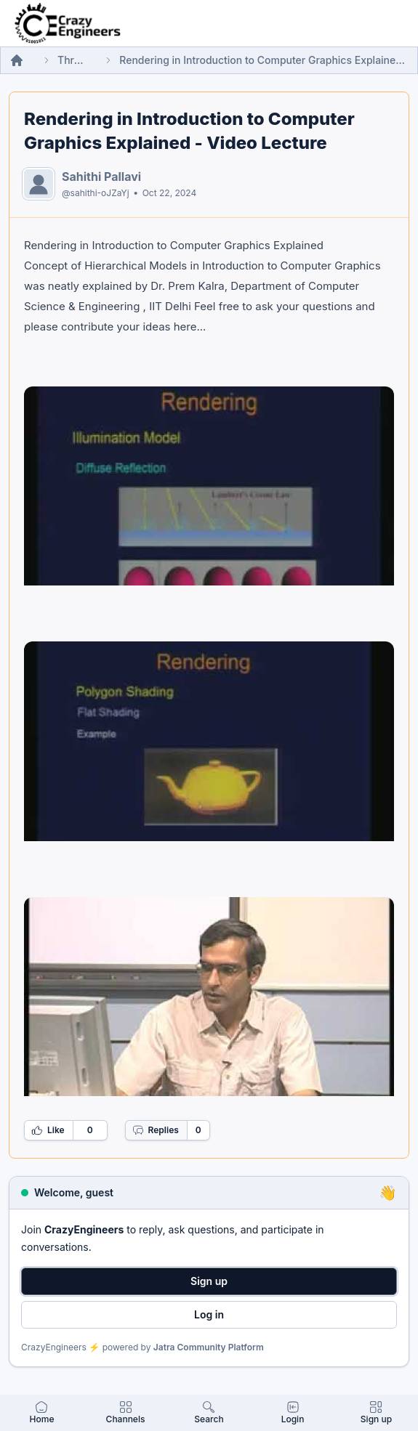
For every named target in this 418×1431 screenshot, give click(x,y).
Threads (71, 60)
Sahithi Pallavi (101, 176)
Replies (155, 1130)
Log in (209, 1314)
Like (48, 1130)
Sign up (209, 1281)
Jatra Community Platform (208, 1347)
